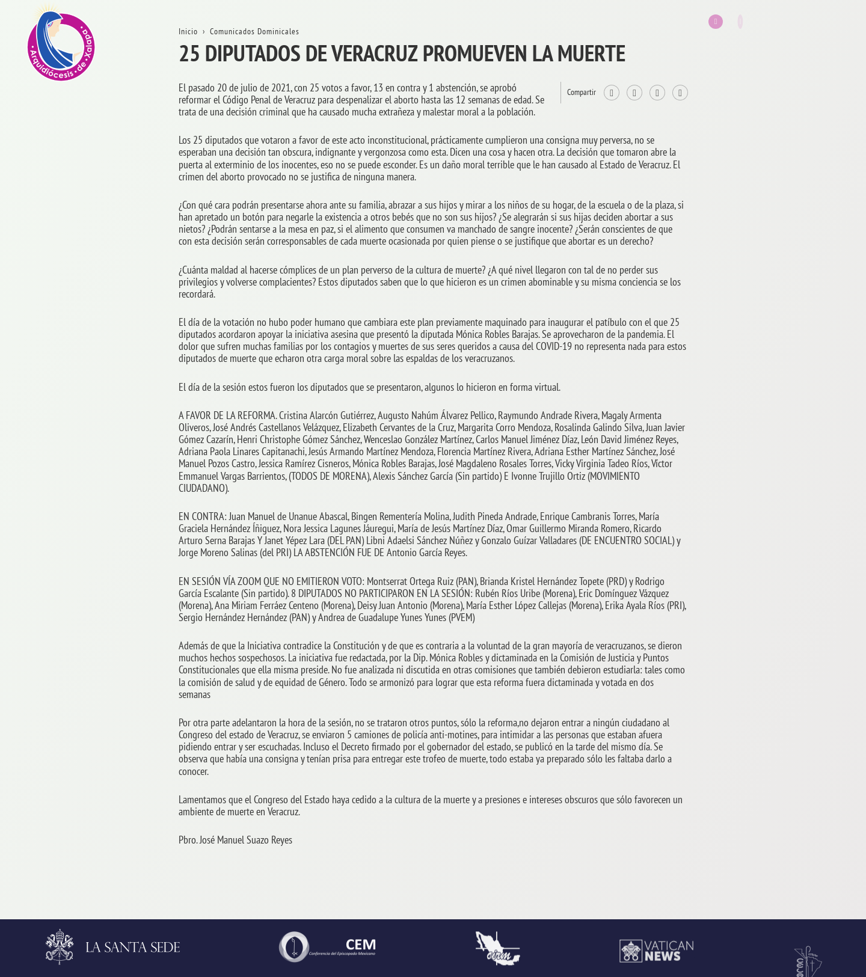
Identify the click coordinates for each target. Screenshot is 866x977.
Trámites (752, 242)
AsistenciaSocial (768, 818)
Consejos (753, 530)
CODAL (750, 876)
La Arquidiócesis (767, 127)
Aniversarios (759, 184)
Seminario (756, 703)
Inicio (747, 69)
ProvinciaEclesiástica (776, 415)
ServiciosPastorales (773, 588)
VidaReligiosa (763, 760)
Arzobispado (760, 472)
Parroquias (756, 645)
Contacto (753, 300)
